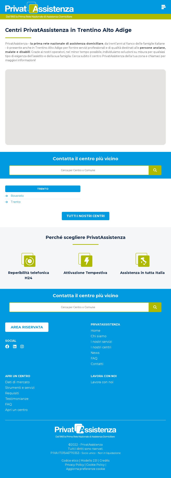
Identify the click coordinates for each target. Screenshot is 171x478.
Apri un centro (16, 410)
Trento (42, 188)
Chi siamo (98, 336)
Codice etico (70, 460)
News (95, 353)
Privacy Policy (74, 464)
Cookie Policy (95, 464)
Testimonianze (16, 399)
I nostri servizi (101, 342)
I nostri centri (101, 347)
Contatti (97, 364)
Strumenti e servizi (20, 388)
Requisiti (12, 393)
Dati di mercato (17, 382)
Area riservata (27, 327)
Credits (104, 460)
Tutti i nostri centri (85, 216)
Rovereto (17, 195)
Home (95, 331)
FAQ (94, 358)
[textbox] (79, 170)
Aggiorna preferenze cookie (85, 469)
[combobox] (79, 169)
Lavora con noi (102, 382)
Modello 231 (89, 460)
